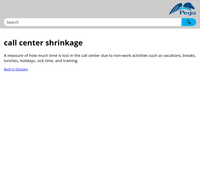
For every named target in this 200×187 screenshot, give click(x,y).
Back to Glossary (16, 69)
